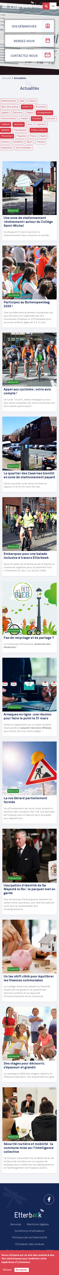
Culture (32, 101)
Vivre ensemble (23, 148)
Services (15, 1224)
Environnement (9, 118)
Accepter (21, 1270)
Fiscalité (36, 118)
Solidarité (18, 142)
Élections (17, 113)
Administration (8, 101)
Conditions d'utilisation (29, 1231)
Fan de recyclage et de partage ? (29, 638)
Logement (41, 124)
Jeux (29, 124)
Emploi (29, 113)
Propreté (21, 136)
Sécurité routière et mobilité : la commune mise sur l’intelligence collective (29, 1148)
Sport (30, 142)
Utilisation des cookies (29, 1244)
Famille (24, 118)
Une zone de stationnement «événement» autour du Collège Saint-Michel (28, 222)
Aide (22, 101)
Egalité (5, 113)
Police (33, 136)
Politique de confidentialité (29, 1237)
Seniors (5, 142)
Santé (43, 136)
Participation (20, 130)
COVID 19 (27, 107)
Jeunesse (18, 124)
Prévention (7, 136)
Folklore (5, 124)
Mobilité (5, 130)
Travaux (41, 142)
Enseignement (44, 113)
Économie (41, 107)
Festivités (50, 118)
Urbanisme (6, 148)
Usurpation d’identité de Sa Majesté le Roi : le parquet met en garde (29, 889)
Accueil (6, 78)
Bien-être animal (9, 107)
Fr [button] (53, 6)
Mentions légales (38, 1224)
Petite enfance (38, 130)
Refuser (7, 1269)
